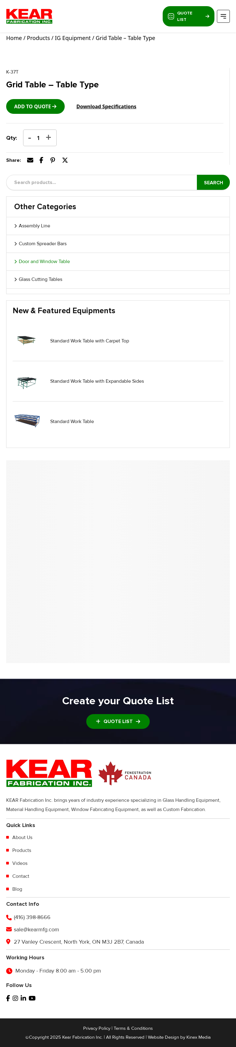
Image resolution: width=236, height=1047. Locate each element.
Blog (17, 889)
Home (14, 38)
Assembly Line (34, 226)
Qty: (11, 137)
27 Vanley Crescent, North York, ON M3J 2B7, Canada (79, 941)
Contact (20, 876)
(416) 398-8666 (32, 917)
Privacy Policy (96, 1028)
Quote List (188, 16)
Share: (13, 160)
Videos (19, 863)
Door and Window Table (44, 261)
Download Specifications (106, 106)
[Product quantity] (38, 137)
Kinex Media (198, 1037)
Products (38, 38)
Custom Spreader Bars (43, 244)
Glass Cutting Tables (40, 279)
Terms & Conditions (133, 1028)
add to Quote (32, 106)
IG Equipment (73, 38)
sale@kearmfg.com (36, 929)
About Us (22, 837)
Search (213, 183)
